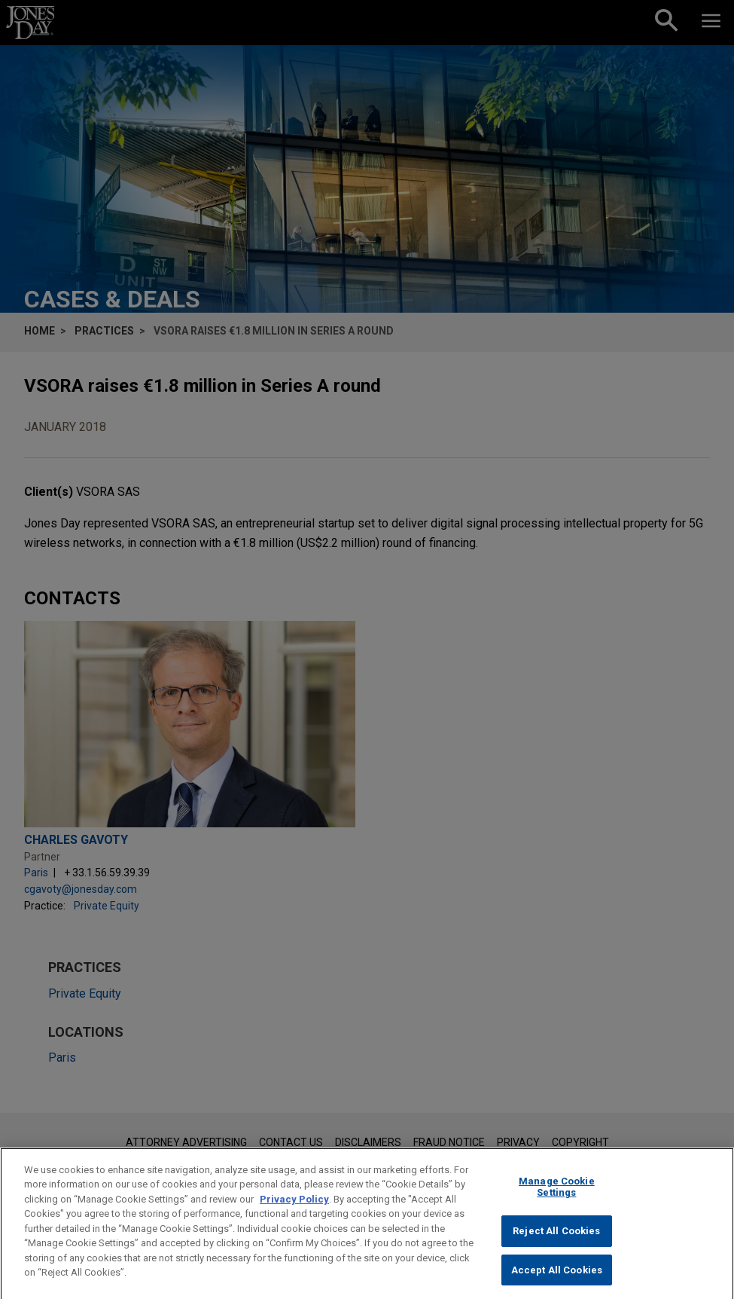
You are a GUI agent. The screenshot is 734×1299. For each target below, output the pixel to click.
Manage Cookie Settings (557, 1202)
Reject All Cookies (556, 1246)
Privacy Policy (294, 1214)
